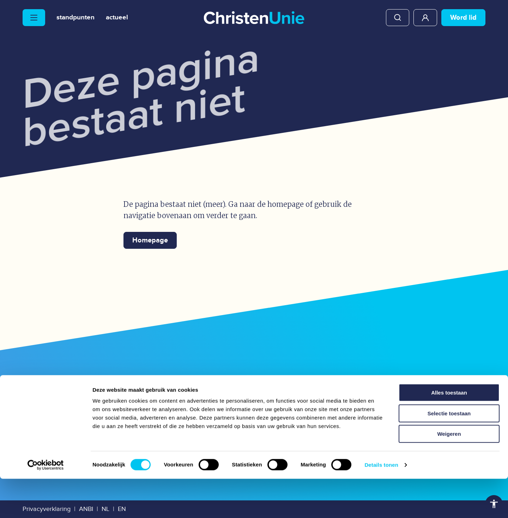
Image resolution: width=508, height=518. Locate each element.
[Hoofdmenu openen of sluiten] (34, 17)
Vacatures (160, 410)
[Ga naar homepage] (254, 18)
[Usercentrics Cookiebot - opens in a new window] (46, 504)
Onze (58, 392)
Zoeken (397, 17)
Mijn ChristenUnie (425, 17)
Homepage (150, 240)
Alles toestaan (449, 432)
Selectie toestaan (449, 453)
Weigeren (449, 473)
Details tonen (381, 504)
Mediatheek (165, 390)
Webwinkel (281, 390)
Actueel (121, 17)
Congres (275, 410)
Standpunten (77, 17)
